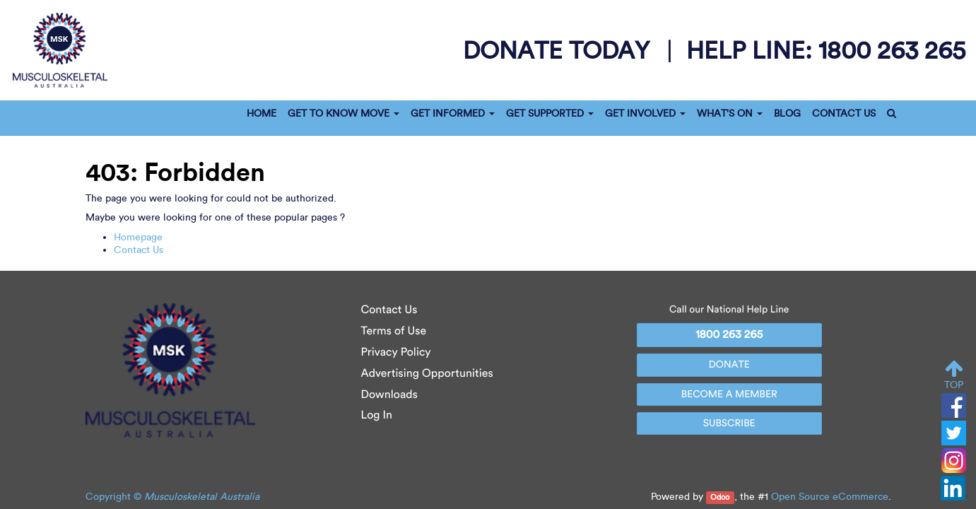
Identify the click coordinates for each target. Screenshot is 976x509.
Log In (377, 415)
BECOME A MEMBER (729, 394)
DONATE (729, 364)
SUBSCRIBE (729, 423)
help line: (825, 50)
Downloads (389, 395)
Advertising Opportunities (427, 373)
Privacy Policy (396, 352)
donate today (559, 50)
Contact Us (138, 250)
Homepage (138, 237)
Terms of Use (394, 331)
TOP (953, 375)
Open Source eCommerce (829, 497)
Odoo (719, 497)
